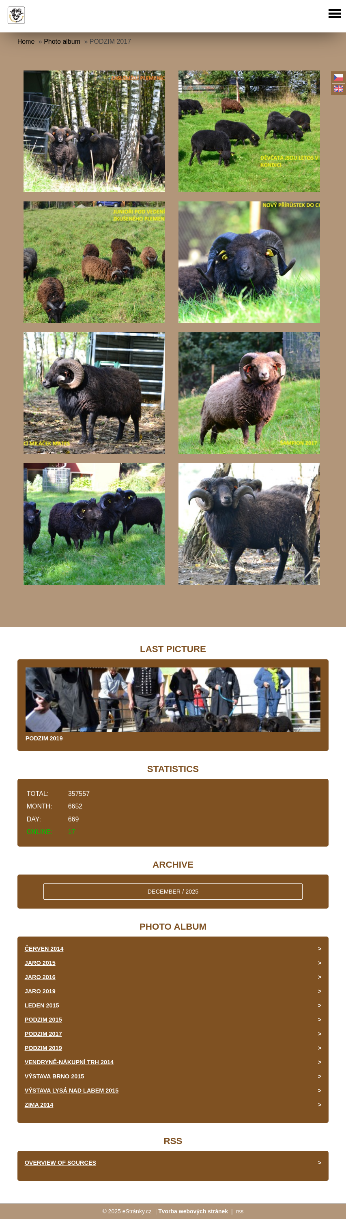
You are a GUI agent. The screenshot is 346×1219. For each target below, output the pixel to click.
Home (26, 41)
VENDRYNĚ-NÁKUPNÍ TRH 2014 (69, 1062)
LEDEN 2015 (42, 1005)
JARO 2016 (40, 977)
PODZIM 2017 (43, 1034)
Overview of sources (60, 1162)
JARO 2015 (40, 963)
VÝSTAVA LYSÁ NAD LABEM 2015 (72, 1090)
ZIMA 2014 (39, 1104)
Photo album (62, 41)
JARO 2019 (40, 991)
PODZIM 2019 (44, 738)
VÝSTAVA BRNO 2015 (54, 1076)
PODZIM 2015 (43, 1019)
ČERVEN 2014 (44, 948)
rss (240, 1211)
